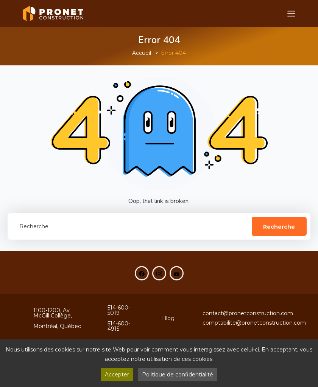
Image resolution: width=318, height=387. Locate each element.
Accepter (117, 374)
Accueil (141, 53)
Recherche (279, 226)
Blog (168, 318)
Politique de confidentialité (177, 374)
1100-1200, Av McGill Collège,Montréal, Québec (57, 318)
